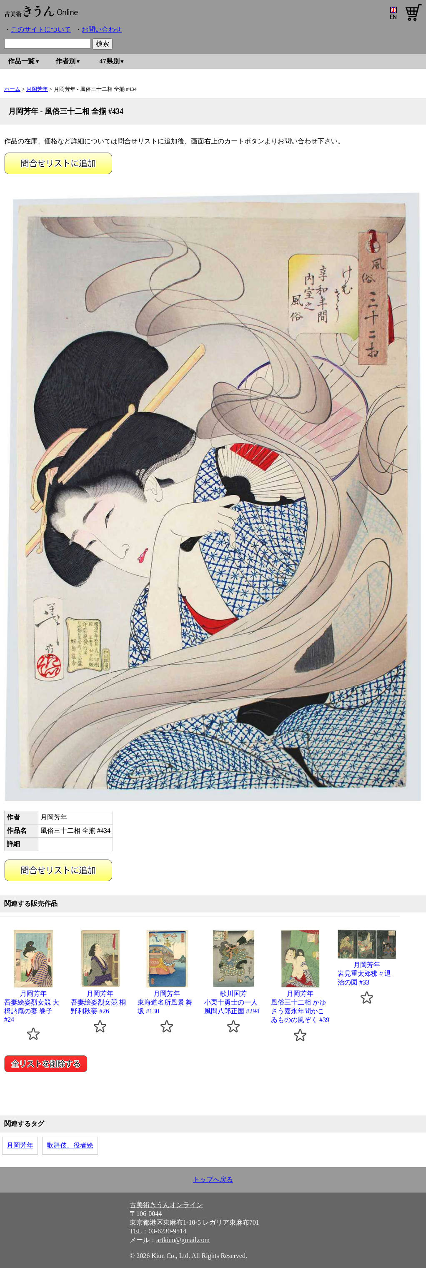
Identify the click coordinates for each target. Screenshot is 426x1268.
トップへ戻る (213, 1179)
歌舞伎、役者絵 (70, 1145)
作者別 (65, 61)
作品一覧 (21, 61)
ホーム (12, 89)
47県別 (110, 61)
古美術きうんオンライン (166, 1204)
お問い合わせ (102, 29)
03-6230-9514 (167, 1231)
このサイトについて (41, 29)
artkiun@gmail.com (183, 1239)
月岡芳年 (37, 89)
